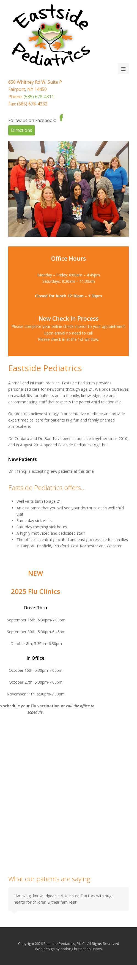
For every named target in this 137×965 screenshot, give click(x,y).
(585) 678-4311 (39, 97)
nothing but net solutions (81, 948)
